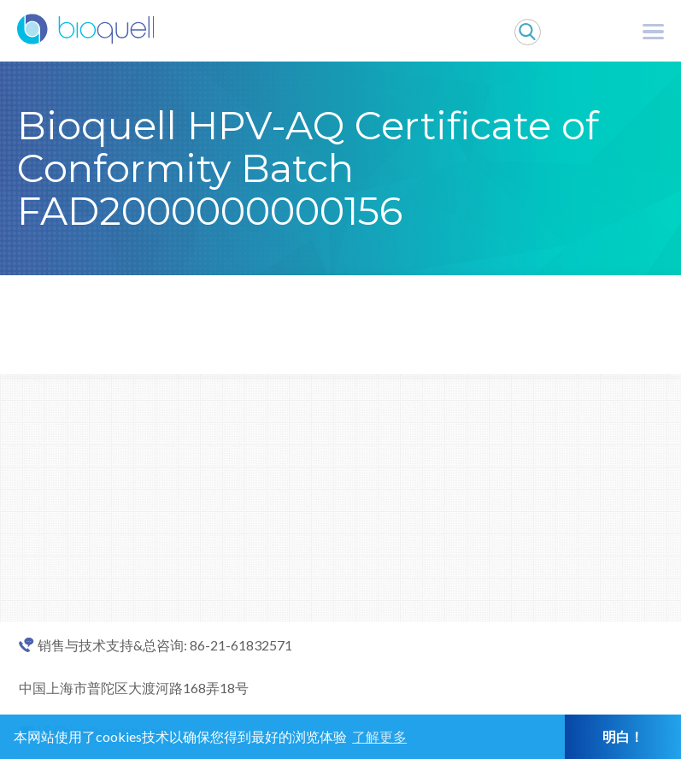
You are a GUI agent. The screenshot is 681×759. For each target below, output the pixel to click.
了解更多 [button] (379, 736)
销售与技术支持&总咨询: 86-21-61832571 (165, 645)
